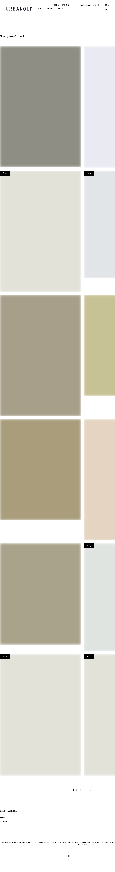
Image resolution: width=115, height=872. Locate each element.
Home (3, 817)
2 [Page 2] (76, 790)
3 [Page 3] (80, 790)
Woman (4, 821)
